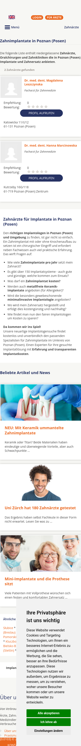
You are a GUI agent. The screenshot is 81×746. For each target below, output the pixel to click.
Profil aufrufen (41, 113)
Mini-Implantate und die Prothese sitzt (37, 581)
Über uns (10, 731)
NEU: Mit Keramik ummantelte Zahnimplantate (34, 430)
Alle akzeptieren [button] (49, 713)
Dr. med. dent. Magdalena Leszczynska (43, 82)
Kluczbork (12, 641)
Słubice (8, 628)
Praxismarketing (15, 735)
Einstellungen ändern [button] (48, 730)
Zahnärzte (71, 27)
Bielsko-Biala (12, 646)
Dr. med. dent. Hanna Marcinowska (50, 145)
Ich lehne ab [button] (48, 722)
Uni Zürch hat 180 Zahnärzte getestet (40, 507)
